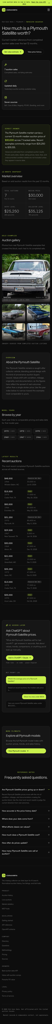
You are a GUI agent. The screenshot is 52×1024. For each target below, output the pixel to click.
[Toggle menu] (48, 9)
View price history (34, 52)
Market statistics (7, 904)
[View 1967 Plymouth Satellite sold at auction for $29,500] (38, 332)
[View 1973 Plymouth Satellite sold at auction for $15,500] (13, 313)
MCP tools (5, 908)
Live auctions (7, 900)
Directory (5, 941)
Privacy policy (7, 991)
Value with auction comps (11, 975)
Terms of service (8, 996)
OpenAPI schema (8, 929)
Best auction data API (10, 971)
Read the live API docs (34, 3)
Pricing (4, 954)
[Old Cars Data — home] (9, 10)
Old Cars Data (7, 22)
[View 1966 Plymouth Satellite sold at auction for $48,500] (26, 278)
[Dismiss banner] (49, 3)
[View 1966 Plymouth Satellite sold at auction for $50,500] (38, 313)
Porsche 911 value (8, 979)
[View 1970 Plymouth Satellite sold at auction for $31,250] (13, 332)
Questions (5, 945)
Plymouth (19, 22)
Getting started (7, 920)
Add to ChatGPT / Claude (19, 658)
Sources (5, 959)
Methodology (7, 950)
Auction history (7, 895)
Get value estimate (12, 52)
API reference (7, 925)
